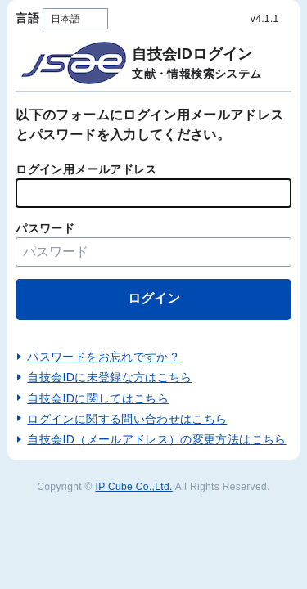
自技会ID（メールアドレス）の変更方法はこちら (156, 439)
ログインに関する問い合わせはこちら (127, 418)
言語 (27, 18)
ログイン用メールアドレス (86, 169)
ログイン (154, 298)
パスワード (45, 228)
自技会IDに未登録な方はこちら (109, 377)
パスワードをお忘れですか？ (103, 356)
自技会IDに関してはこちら (98, 398)
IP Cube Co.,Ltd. (133, 486)
